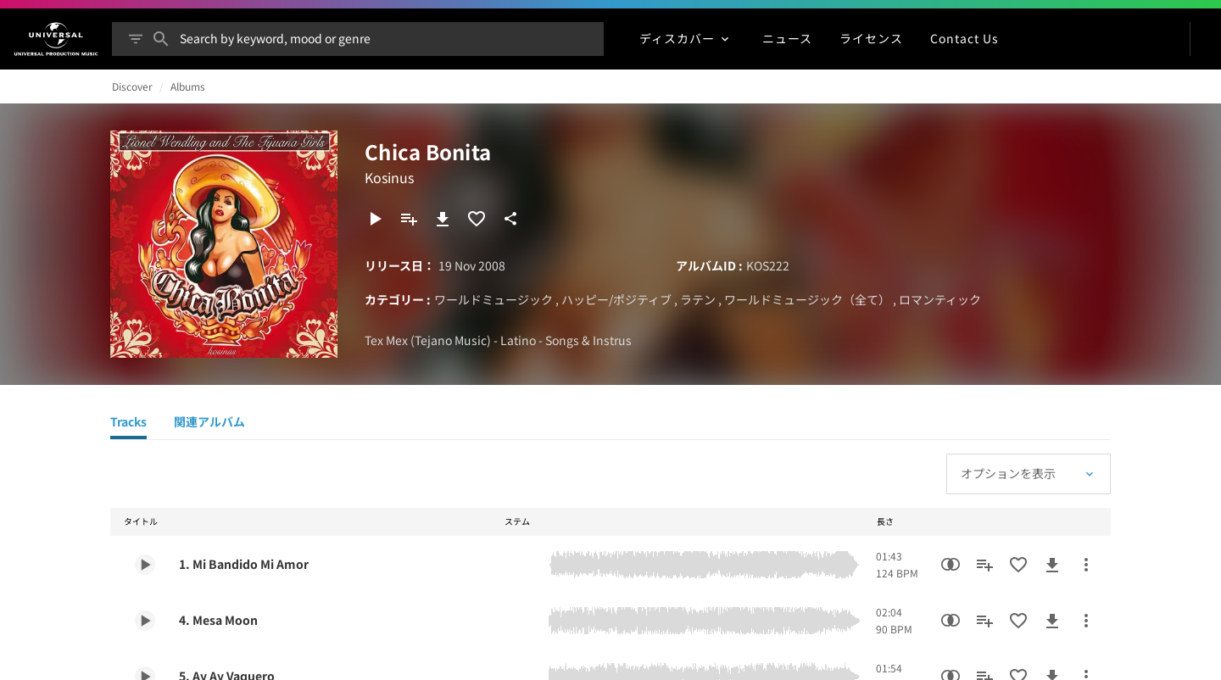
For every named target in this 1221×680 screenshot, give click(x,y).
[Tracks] (128, 424)
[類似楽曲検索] (950, 565)
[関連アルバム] (209, 424)
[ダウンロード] (442, 219)
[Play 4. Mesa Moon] (145, 620)
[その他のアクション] (1086, 565)
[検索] (161, 39)
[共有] (510, 219)
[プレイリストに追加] (409, 219)
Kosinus (389, 177)
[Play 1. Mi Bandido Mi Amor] (145, 564)
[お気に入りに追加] (476, 219)
